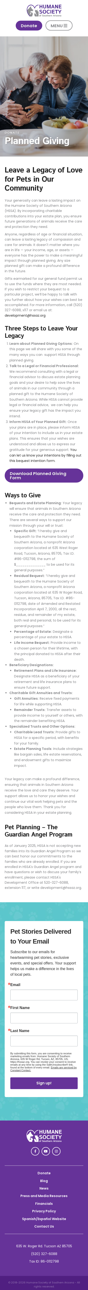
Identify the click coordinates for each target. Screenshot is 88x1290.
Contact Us (44, 1226)
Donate (44, 1173)
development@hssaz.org (25, 315)
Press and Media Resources (44, 1196)
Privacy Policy (44, 1211)
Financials (44, 1203)
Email (15, 985)
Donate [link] (29, 26)
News (44, 1188)
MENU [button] (59, 26)
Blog (44, 1181)
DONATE (12, 133)
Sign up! (44, 1083)
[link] (44, 15)
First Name (20, 1008)
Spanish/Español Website (44, 1219)
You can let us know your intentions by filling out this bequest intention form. (45, 455)
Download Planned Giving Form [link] (38, 476)
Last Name (19, 1031)
